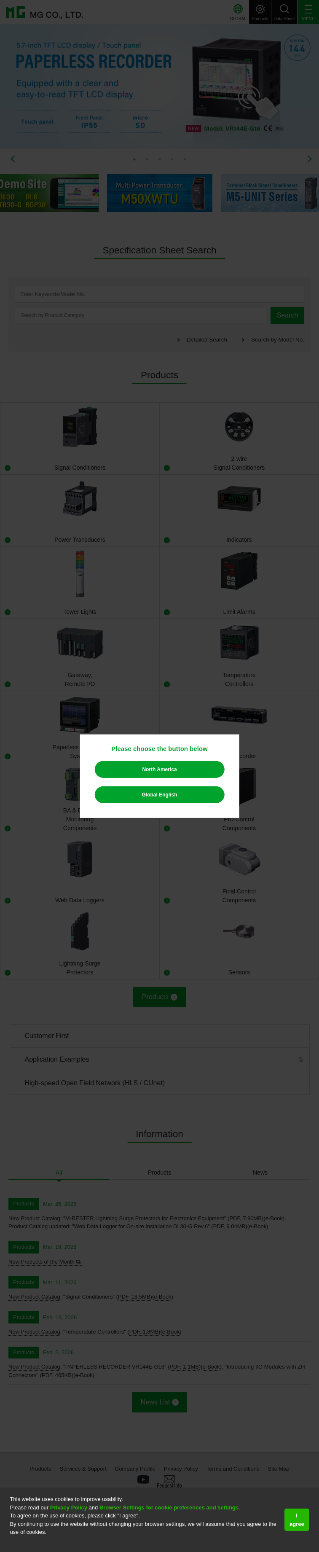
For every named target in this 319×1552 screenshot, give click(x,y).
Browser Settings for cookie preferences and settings (169, 1507)
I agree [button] (297, 1519)
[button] (11, 1543)
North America (159, 769)
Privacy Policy (68, 1507)
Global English (159, 795)
